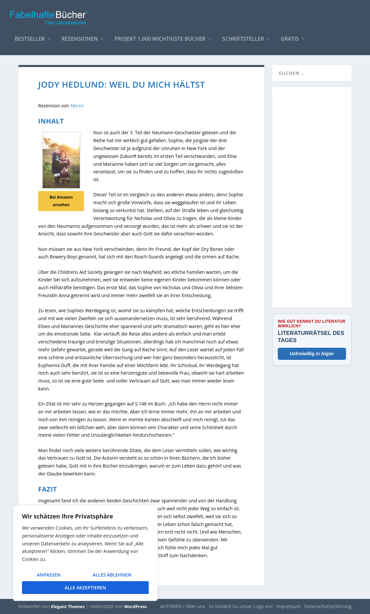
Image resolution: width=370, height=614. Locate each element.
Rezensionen (80, 36)
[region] (85, 553)
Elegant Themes (67, 606)
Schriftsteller (243, 36)
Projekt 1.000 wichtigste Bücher (160, 36)
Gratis (290, 36)
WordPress (135, 606)
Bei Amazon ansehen (61, 201)
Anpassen (48, 575)
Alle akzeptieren (85, 587)
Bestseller (30, 36)
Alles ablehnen (112, 575)
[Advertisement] (312, 201)
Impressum (288, 606)
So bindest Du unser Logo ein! (241, 606)
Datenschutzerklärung (327, 606)
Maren (76, 105)
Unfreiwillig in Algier (312, 353)
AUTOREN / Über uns (182, 606)
